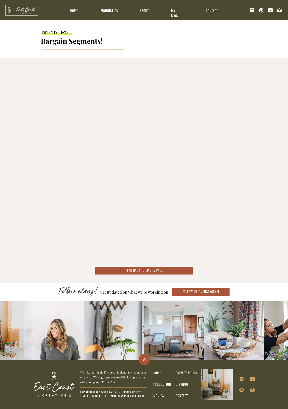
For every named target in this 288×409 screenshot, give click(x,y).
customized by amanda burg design (123, 396)
